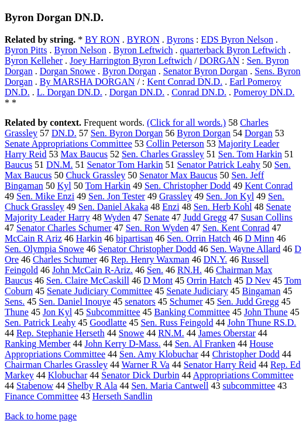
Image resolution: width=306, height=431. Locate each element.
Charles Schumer (65, 259)
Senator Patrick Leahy (218, 165)
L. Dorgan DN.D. (69, 92)
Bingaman (261, 291)
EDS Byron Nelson (237, 39)
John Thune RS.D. (261, 322)
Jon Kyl (57, 312)
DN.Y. (216, 259)
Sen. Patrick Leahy (40, 322)
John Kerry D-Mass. (122, 344)
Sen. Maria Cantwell (169, 386)
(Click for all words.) (186, 122)
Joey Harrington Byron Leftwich (131, 60)
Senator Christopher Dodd (147, 249)
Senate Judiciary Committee (99, 291)
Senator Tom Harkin (125, 165)
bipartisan (134, 238)
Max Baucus (84, 154)
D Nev (258, 280)
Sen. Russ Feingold (176, 322)
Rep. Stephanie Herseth (60, 333)
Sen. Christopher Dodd (188, 186)
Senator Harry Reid (220, 365)
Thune (17, 312)
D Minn (259, 238)
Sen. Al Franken (205, 344)
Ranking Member (37, 344)
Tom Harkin (107, 186)
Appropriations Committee (243, 375)
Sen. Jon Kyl (230, 196)
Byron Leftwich (143, 50)
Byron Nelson (80, 50)
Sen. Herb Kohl (223, 207)
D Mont (158, 280)
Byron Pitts (26, 50)
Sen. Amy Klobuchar (158, 354)
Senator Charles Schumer (64, 228)
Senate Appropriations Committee (68, 144)
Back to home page (41, 416)
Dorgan (259, 133)
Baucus (18, 165)
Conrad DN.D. (198, 92)
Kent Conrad (269, 186)
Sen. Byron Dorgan (127, 133)
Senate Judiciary (197, 291)
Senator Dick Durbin (140, 375)
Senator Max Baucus (178, 175)
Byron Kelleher (34, 60)
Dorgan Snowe (67, 71)
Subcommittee (113, 312)
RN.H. (189, 270)
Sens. (15, 301)
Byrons (180, 39)
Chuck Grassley (95, 175)
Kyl (64, 186)
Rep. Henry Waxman (150, 259)
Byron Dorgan (129, 71)
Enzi (170, 207)
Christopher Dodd (246, 354)
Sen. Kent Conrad (235, 228)
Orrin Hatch (209, 280)
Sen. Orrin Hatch (199, 238)
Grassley (175, 196)
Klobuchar (68, 375)
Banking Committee (192, 312)
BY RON (102, 39)
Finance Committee (41, 396)
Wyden (117, 217)
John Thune (266, 312)
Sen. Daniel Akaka (113, 207)
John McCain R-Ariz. (92, 270)
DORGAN (219, 60)
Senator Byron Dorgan (205, 71)
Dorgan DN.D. (136, 92)
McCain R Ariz (33, 238)
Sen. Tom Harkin (250, 154)
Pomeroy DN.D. (263, 92)
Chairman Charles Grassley (56, 365)
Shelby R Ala (92, 386)
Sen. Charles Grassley (163, 154)
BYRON (143, 39)
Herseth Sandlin (122, 396)
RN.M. (171, 333)
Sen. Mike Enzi (45, 196)
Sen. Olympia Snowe (44, 249)
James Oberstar (227, 333)
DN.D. (64, 133)
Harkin (89, 238)
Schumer (186, 301)
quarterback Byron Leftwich (233, 50)
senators (140, 301)
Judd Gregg (204, 217)
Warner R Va (146, 365)
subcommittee (248, 386)
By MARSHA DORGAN (87, 82)
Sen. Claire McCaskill (87, 280)
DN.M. (59, 165)
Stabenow (34, 386)
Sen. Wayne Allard (246, 249)
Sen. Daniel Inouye (75, 301)
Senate (157, 217)
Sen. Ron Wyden (157, 228)
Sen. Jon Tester (116, 196)
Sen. (155, 270)
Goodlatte (108, 322)
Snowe (132, 333)
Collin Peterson (175, 144)
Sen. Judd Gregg (248, 301)
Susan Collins (267, 217)
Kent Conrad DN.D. (184, 82)
